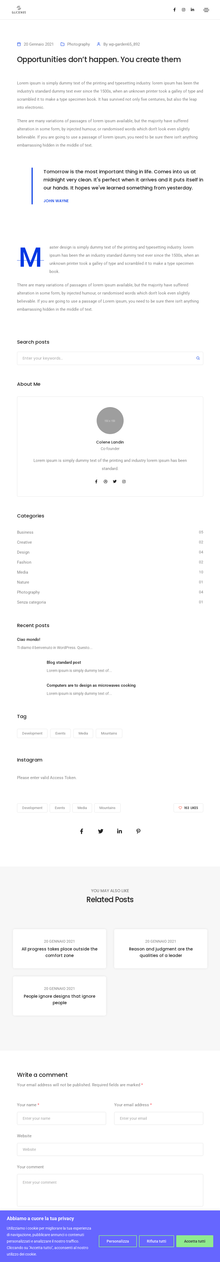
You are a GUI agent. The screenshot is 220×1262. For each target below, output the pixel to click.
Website (24, 1136)
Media (22, 572)
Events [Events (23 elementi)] (60, 733)
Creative (24, 542)
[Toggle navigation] (206, 10)
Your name (28, 1104)
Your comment (30, 1167)
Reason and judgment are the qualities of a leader (160, 952)
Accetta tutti (194, 1241)
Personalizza (118, 1241)
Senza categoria (31, 602)
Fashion (24, 562)
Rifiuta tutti (156, 1241)
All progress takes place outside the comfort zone (59, 952)
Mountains (107, 808)
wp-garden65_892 (124, 44)
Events (60, 808)
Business (25, 532)
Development (32, 808)
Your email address (133, 1104)
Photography (78, 44)
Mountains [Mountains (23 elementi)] (109, 733)
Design (23, 552)
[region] (110, 1236)
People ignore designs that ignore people (59, 999)
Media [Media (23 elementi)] (83, 733)
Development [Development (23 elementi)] (32, 733)
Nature (23, 582)
